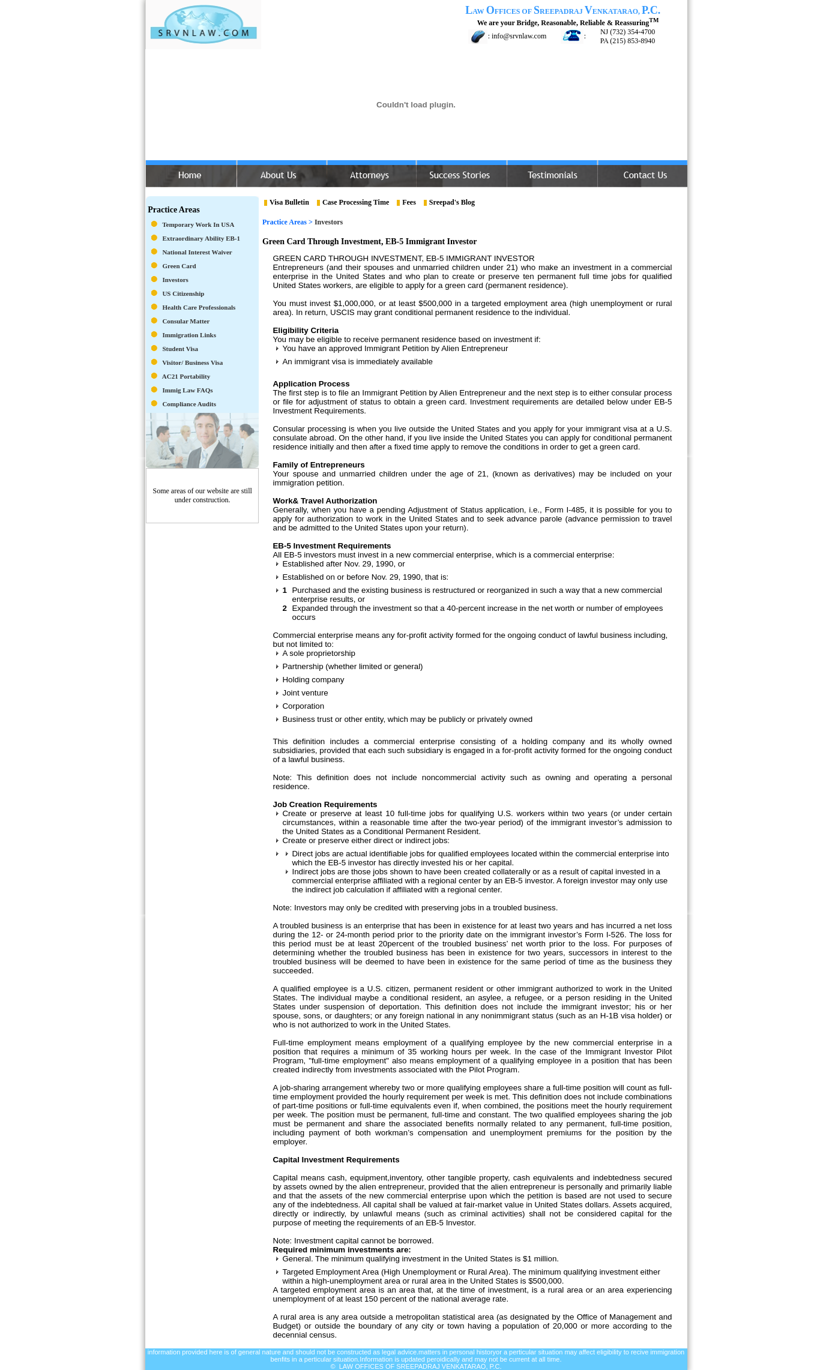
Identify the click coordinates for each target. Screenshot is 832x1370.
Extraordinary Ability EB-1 (201, 238)
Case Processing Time (355, 202)
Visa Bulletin (289, 202)
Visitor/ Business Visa (192, 362)
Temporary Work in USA (198, 224)
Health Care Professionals (198, 307)
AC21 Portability (186, 376)
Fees (409, 202)
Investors (175, 279)
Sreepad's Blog (452, 202)
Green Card (179, 265)
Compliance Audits (189, 403)
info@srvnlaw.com (519, 36)
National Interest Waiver (197, 252)
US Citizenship (183, 293)
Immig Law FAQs (187, 390)
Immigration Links (189, 334)
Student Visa (180, 348)
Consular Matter (186, 321)
